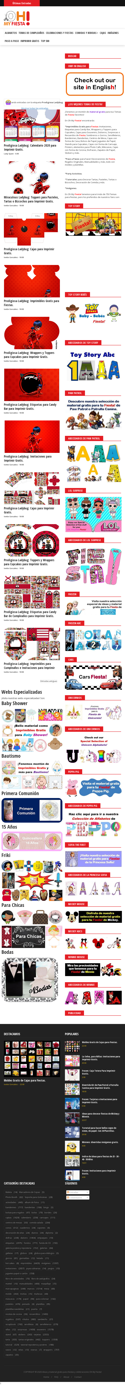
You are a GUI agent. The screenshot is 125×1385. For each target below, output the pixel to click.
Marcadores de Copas (29, 1192)
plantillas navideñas (15, 1309)
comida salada (36, 1222)
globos (23, 1253)
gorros (9, 1258)
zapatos (9, 1354)
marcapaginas (12, 1288)
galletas (9, 1253)
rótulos (25, 1319)
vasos (8, 1349)
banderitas (30, 1207)
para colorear (42, 1299)
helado (40, 1258)
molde (9, 1294)
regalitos (10, 1319)
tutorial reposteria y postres (34, 1344)
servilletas (29, 1324)
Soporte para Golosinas (36, 1197)
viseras (34, 1349)
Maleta (9, 1192)
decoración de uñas (15, 1232)
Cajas (103, 33)
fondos (27, 1243)
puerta (34, 1309)
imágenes (46, 1263)
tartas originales (26, 1339)
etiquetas (10, 1243)
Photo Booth (11, 1197)
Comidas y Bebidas (86, 33)
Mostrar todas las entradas (34, 108)
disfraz (9, 1237)
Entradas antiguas (49, 681)
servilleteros (45, 1324)
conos (8, 1227)
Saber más (96, 1373)
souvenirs (41, 1329)
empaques (42, 1237)
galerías (43, 1248)
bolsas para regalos (15, 1212)
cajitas (8, 1217)
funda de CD (45, 1243)
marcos (30, 1288)
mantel (9, 1283)
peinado (26, 1304)
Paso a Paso (12, 41)
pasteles (9, 1304)
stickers (21, 1334)
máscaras (10, 1299)
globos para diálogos (44, 1253)
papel (25, 1299)
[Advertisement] (31, 76)
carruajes (44, 1217)
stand (8, 1334)
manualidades (26, 1283)
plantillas (40, 1304)
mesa (46, 1288)
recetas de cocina (14, 1314)
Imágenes (113, 33)
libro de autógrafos (40, 1278)
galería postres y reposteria (18, 1248)
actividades (11, 1202)
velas (20, 1349)
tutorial (9, 1344)
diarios (34, 1232)
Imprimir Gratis (30, 41)
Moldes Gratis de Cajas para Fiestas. (25, 1080)
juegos (51, 1268)
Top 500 (45, 41)
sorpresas (22, 1329)
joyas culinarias (33, 1268)
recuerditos (34, 1314)
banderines (11, 1207)
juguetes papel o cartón (17, 1273)
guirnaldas (24, 1258)
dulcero (24, 1237)
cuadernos (25, 1227)
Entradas (72, 1192)
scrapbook (11, 1324)
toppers (46, 1339)
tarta (8, 1339)
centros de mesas (14, 1222)
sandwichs (42, 1319)
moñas (23, 1294)
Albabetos (11, 33)
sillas (8, 1329)
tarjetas (37, 1334)
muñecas (38, 1294)
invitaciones (11, 1268)
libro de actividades (15, 1278)
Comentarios (74, 1197)
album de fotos (32, 1202)
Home (46, 1377)
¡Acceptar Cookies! (75, 1373)
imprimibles (26, 1263)
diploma (49, 1232)
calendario (26, 1217)
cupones (41, 1227)
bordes (47, 1212)
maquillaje (46, 1283)
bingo (46, 1207)
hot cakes (10, 1263)
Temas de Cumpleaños (31, 33)
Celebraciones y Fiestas (59, 33)
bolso (34, 1212)
